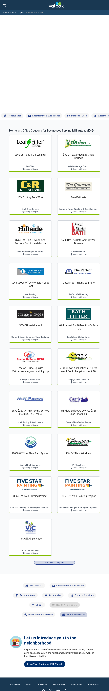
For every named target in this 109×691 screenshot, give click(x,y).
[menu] (4, 5)
